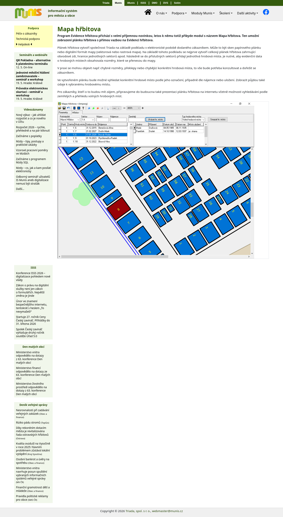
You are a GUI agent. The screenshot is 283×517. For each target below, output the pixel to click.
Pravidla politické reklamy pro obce (32, 497)
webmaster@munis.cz (167, 511)
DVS (165, 3)
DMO (154, 3)
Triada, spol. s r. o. (138, 511)
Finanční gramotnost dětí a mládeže (33, 489)
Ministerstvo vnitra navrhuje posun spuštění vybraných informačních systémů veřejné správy (31, 475)
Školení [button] (224, 13)
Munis (118, 3)
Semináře (25, 55)
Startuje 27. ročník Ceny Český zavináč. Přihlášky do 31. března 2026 (33, 320)
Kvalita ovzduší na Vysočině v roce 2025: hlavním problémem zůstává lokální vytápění (33, 449)
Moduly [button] (201, 13)
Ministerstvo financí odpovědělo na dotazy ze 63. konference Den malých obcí (33, 373)
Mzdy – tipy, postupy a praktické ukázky (30, 143)
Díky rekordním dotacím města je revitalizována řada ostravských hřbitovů (32, 433)
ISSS (143, 3)
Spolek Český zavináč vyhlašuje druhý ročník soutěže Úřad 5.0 (30, 332)
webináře (41, 55)
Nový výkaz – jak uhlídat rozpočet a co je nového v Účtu (31, 118)
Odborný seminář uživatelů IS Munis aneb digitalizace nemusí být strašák (33, 180)
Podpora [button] (178, 13)
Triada (105, 3)
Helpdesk (24, 44)
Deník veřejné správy (33, 405)
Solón (177, 3)
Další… (20, 189)
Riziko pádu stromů (32, 422)
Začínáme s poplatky (29, 136)
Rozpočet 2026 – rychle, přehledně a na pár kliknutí (33, 129)
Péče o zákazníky (26, 33)
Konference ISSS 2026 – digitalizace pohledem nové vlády (33, 276)
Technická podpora (28, 39)
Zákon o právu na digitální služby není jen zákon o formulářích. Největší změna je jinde (32, 290)
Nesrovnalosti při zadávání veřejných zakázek (32, 413)
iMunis (131, 3)
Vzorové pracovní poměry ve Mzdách (32, 152)
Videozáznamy (33, 109)
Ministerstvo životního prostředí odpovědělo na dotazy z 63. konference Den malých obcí (31, 389)
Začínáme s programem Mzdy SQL (31, 160)
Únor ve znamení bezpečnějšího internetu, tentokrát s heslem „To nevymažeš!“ (31, 306)
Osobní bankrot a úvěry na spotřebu (32, 461)
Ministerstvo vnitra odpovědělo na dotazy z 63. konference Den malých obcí (30, 357)
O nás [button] (160, 13)
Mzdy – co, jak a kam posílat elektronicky (33, 169)
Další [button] (246, 13)
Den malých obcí (33, 347)
